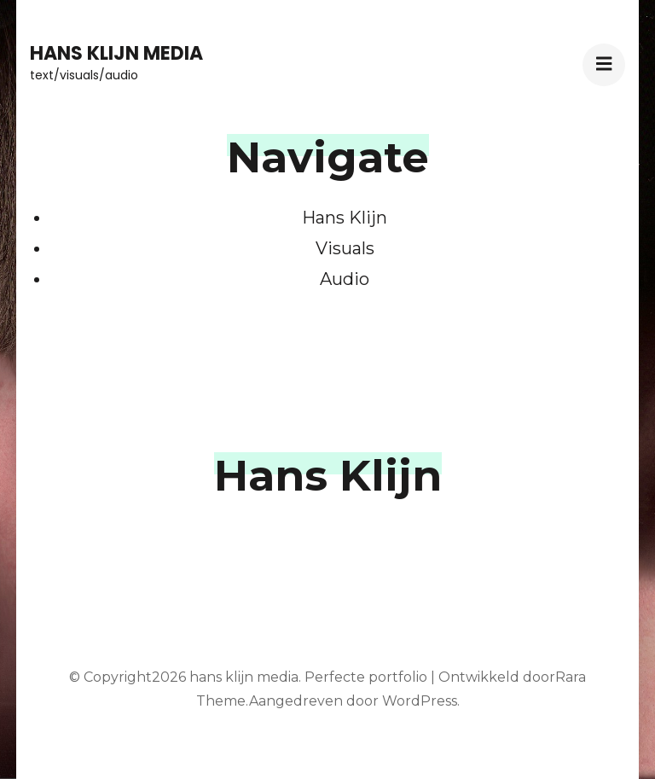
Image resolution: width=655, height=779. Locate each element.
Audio (344, 279)
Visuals (345, 248)
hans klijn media (116, 53)
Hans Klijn (344, 217)
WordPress (419, 701)
